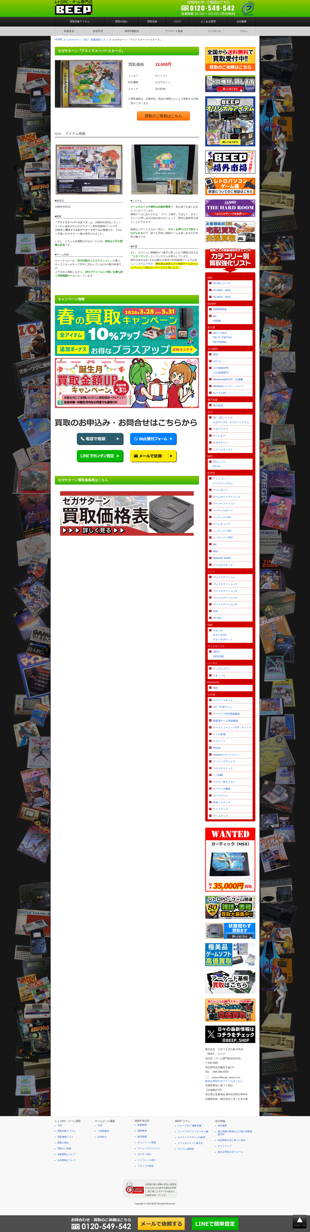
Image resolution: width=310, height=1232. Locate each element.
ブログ (177, 21)
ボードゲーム (220, 795)
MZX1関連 (217, 318)
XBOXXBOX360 (218, 654)
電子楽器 (218, 405)
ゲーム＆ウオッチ (223, 564)
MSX (215, 354)
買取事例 (142, 1130)
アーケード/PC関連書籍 (226, 713)
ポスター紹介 (144, 1154)
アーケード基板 (174, 31)
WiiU (215, 551)
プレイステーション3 (225, 590)
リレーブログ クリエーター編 (193, 1131)
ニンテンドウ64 (222, 517)
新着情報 (142, 1125)
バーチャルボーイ (223, 510)
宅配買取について (66, 1154)
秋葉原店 (69, 31)
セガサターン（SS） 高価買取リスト (87, 39)
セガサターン (220, 442)
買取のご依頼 (64, 1148)
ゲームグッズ (220, 816)
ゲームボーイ (220, 489)
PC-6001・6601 (222, 297)
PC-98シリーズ (221, 283)
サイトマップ (225, 1146)
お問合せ (102, 1137)
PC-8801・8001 (222, 290)
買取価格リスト (65, 1137)
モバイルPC (219, 393)
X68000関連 (219, 309)
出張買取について (66, 1160)
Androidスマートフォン (226, 754)
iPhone (217, 747)
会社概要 (242, 21)
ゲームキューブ (221, 524)
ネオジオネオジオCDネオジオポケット (223, 635)
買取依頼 (152, 21)
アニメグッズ (220, 809)
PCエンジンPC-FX (219, 464)
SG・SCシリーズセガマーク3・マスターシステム (231, 420)
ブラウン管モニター (224, 781)
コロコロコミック (223, 768)
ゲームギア (219, 435)
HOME (58, 39)
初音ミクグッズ (221, 802)
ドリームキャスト (223, 449)
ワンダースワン (221, 668)
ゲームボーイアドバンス (226, 496)
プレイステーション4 (225, 597)
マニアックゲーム (223, 700)
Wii (214, 544)
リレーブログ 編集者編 (189, 1125)
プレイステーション (224, 577)
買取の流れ (121, 21)
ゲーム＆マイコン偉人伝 (190, 1143)
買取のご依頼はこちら (163, 116)
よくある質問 (208, 21)
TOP (59, 1125)
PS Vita (217, 618)
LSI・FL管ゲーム (222, 706)
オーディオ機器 (221, 788)
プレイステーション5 (225, 604)
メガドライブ (220, 429)
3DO (215, 687)
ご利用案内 (103, 1131)
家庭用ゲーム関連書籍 (225, 720)
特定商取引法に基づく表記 (231, 1140)
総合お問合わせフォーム (230, 1152)
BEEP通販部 (132, 31)
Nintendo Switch (222, 558)
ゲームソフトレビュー (149, 1148)
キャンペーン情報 (147, 1142)
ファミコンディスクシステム (223, 481)
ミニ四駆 (218, 775)
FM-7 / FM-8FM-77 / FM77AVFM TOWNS (222, 338)
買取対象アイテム (80, 21)
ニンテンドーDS (222, 530)
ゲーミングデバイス (224, 761)
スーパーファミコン (224, 503)
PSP (215, 611)
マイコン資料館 (186, 1149)
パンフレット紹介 (147, 1160)
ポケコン (218, 361)
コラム (243, 31)
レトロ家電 (219, 734)
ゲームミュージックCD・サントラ (232, 727)
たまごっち (219, 675)
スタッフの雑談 (146, 1166)
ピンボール (214, 31)
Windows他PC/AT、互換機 (228, 379)
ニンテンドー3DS (223, 537)
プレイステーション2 (225, 584)
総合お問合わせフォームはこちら (224, 1081)
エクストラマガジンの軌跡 (191, 1137)
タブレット (219, 741)
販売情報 (142, 1136)
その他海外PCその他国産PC (221, 370)
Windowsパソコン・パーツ (228, 386)
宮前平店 (98, 31)
